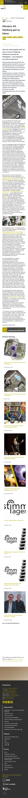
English (6, 769)
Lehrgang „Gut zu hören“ (15, 297)
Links (5, 763)
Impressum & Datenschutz (11, 737)
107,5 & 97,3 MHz (10, 699)
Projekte (6, 721)
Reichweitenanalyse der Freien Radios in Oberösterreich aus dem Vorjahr (13, 232)
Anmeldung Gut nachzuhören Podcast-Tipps (12, 758)
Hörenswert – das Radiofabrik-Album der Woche (13, 192)
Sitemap (6, 743)
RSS (5, 741)
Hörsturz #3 (20, 37)
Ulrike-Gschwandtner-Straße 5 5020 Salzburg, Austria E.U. (9, 692)
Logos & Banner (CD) (10, 761)
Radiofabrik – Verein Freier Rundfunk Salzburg (14, 710)
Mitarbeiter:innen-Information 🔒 (13, 729)
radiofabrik (9, 44)
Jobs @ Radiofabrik (9, 727)
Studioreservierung (9, 754)
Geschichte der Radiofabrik (11, 717)
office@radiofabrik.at (9, 697)
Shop (5, 752)
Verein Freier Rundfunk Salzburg (9, 688)
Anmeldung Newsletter (10, 756)
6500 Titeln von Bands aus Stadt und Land (12, 179)
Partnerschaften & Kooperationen (13, 719)
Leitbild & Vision (8, 713)
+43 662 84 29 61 (13, 694)
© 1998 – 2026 (11, 690)
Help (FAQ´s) (8, 765)
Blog (7, 18)
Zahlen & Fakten (8, 715)
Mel (6, 197)
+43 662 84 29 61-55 (15, 695)
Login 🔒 (6, 745)
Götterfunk (10, 37)
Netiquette (7, 739)
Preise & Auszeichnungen (11, 723)
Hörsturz (4, 37)
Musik (4, 39)
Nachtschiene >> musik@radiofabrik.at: (10, 1)
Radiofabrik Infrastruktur (10, 725)
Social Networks (8, 767)
